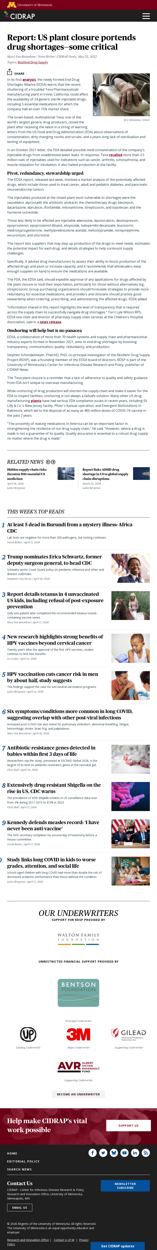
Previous (48, 462)
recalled (115, 155)
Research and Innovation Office (28, 1248)
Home (12, 1161)
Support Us (129, 1133)
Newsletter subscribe (125, 1193)
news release (50, 322)
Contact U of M (64, 1248)
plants (36, 400)
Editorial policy (23, 1169)
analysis (29, 79)
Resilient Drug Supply (33, 62)
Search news (19, 1177)
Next (53, 462)
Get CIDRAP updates (117, 1246)
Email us (19, 1215)
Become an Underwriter (78, 1102)
